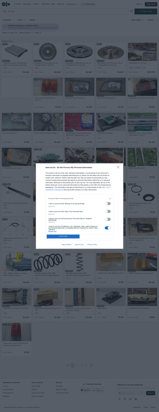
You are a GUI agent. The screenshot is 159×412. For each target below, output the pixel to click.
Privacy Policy (92, 244)
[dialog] (79, 206)
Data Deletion (66, 244)
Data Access (79, 244)
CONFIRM (63, 236)
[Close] (119, 168)
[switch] (108, 203)
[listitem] (79, 198)
